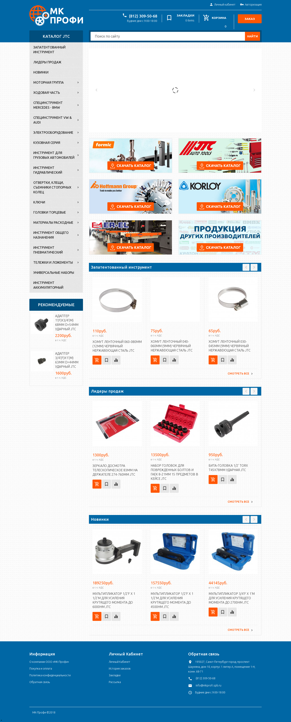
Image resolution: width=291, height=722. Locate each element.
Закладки (114, 674)
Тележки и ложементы (53, 261)
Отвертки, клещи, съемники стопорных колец (52, 186)
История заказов (120, 667)
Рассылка (115, 680)
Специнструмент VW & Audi (52, 119)
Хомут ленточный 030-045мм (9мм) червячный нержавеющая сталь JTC (230, 345)
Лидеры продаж (47, 61)
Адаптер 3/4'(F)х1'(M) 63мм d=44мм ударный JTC (66, 359)
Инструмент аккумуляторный (48, 284)
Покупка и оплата (40, 667)
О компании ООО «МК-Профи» (49, 660)
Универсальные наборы (53, 271)
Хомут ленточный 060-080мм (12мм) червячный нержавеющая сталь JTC (117, 345)
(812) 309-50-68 (144, 16)
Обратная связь (39, 680)
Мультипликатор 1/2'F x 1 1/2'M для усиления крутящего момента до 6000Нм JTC (114, 599)
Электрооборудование (53, 131)
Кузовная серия (46, 141)
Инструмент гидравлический (47, 169)
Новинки (40, 71)
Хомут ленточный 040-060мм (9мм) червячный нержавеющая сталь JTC (172, 345)
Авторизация (251, 4)
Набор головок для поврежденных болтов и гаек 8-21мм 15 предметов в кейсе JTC (174, 471)
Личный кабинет (222, 4)
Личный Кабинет (119, 660)
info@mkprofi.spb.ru (208, 684)
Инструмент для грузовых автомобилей (53, 154)
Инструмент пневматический (48, 249)
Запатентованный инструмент (49, 49)
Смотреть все (238, 372)
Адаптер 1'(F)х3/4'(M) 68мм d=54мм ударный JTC (66, 321)
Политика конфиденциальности (50, 674)
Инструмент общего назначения (50, 234)
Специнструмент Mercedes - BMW (48, 104)
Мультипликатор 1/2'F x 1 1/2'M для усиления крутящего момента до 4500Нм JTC (172, 599)
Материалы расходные (53, 221)
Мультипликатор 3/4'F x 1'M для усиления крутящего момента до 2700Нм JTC (232, 597)
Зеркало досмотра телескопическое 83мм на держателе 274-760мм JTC (115, 469)
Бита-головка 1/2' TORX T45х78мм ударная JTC (228, 466)
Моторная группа (48, 81)
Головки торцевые (49, 211)
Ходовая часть (46, 91)
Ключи (39, 201)
